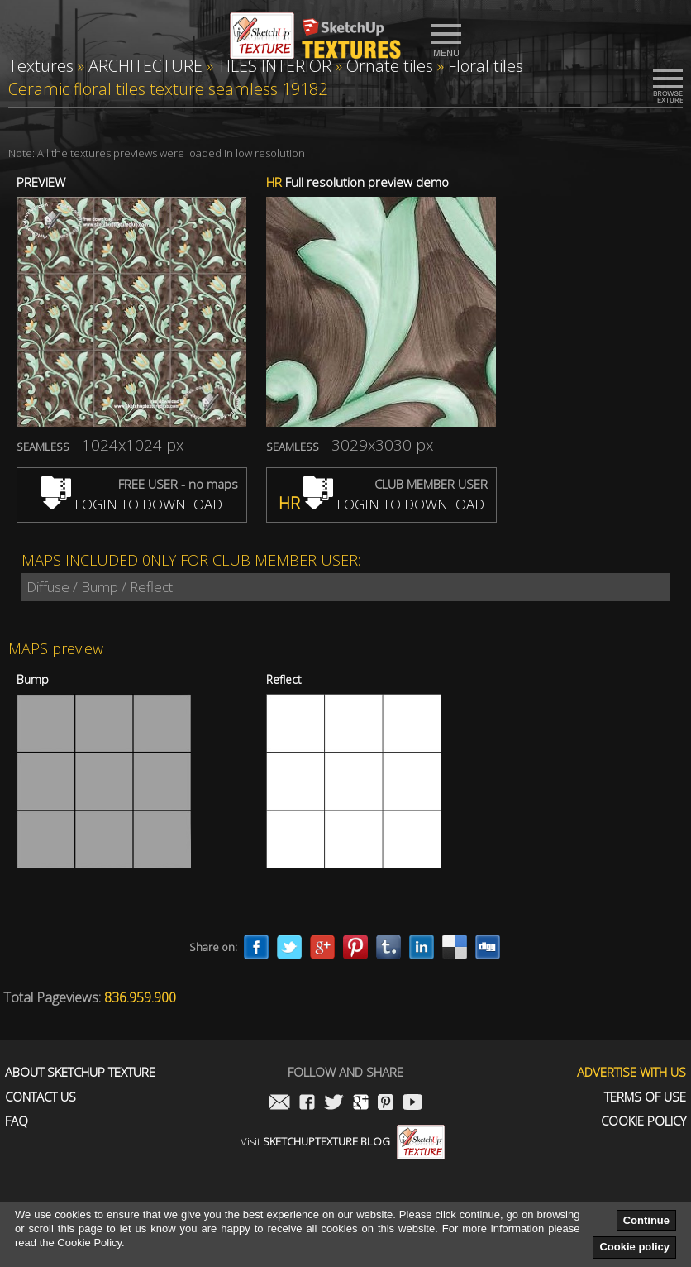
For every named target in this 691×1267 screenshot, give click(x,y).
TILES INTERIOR (274, 66)
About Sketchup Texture (80, 1072)
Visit (343, 1141)
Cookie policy (634, 1247)
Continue (646, 1220)
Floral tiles (485, 66)
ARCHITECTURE (145, 66)
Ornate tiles (389, 66)
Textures (41, 66)
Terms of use (645, 1097)
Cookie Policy (643, 1121)
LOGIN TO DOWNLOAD (131, 504)
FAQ (16, 1121)
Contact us (40, 1097)
